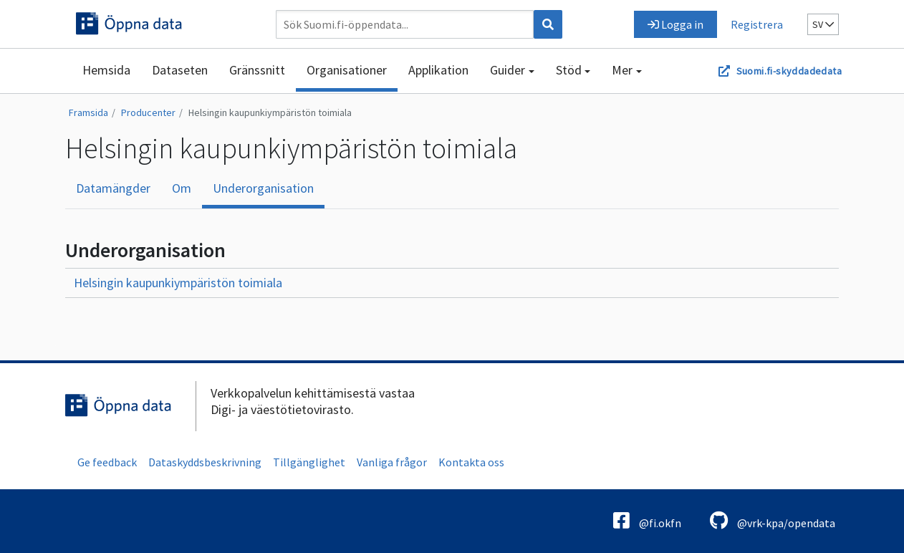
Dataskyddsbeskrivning (204, 462)
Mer (622, 70)
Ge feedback (107, 462)
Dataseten (180, 70)
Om (181, 188)
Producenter (148, 112)
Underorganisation (263, 188)
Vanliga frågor (392, 462)
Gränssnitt (257, 70)
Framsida (88, 112)
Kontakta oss (471, 462)
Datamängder (113, 188)
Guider (507, 70)
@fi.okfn (647, 520)
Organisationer (347, 70)
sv (823, 24)
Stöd (569, 70)
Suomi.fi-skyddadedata (789, 70)
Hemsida (106, 70)
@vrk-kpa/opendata (772, 520)
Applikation (438, 70)
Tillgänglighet (309, 462)
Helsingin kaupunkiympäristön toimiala (270, 112)
